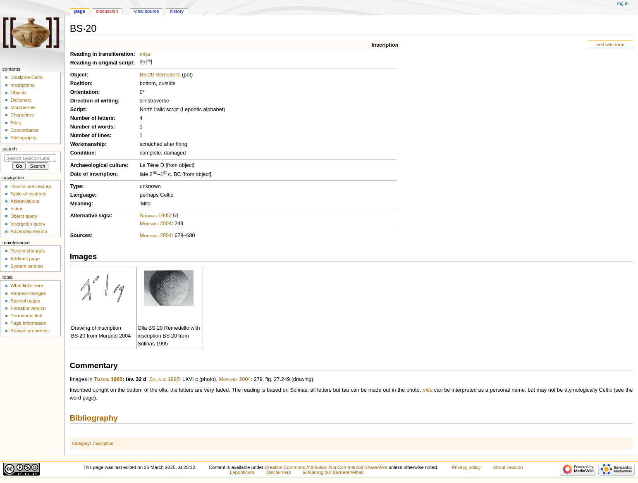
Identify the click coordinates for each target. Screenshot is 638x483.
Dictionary (20, 100)
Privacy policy (466, 467)
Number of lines (90, 135)
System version (26, 266)
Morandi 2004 (156, 223)
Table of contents (28, 193)
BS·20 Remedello (160, 75)
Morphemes (22, 107)
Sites (15, 122)
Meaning (80, 204)
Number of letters (92, 118)
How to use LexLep (30, 186)
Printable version (27, 308)
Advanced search (28, 231)
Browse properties (29, 330)
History (177, 11)
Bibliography (94, 418)
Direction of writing (94, 101)
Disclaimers (279, 472)
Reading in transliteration (102, 54)
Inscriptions (22, 85)
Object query (23, 216)
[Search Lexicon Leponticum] (30, 158)
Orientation (84, 92)
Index (16, 208)
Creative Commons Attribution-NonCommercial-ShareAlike (326, 467)
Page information (28, 323)
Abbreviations (24, 201)
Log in (622, 3)
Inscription (385, 45)
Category (81, 443)
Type (76, 186)
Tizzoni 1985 (108, 379)
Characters (21, 114)
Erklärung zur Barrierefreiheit (333, 472)
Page (79, 11)
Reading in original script (101, 63)
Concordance (24, 130)
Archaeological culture (98, 165)
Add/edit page (25, 258)
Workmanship (87, 144)
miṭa (145, 54)
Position (80, 83)
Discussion (107, 11)
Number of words (91, 127)
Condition (82, 153)
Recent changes (27, 250)
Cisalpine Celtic (26, 77)
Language (82, 195)
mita (428, 390)
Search (9, 148)
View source (146, 11)
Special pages (25, 300)
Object (78, 75)
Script (77, 109)
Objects (18, 92)
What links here (26, 285)
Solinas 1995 (155, 216)
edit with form (610, 44)
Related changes (28, 293)
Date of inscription (93, 174)
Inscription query (27, 223)
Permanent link (26, 315)
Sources (80, 235)
